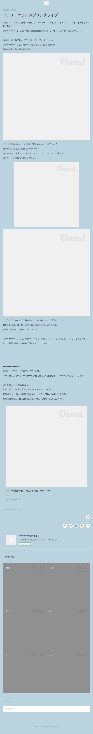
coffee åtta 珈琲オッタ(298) (12, 512)
